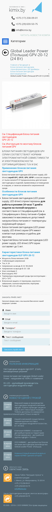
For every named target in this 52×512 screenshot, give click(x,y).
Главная (13, 65)
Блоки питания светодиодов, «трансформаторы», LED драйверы (24, 68)
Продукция (23, 65)
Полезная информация (24, 363)
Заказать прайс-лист (13, 349)
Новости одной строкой (25, 397)
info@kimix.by (20, 488)
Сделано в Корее (34, 455)
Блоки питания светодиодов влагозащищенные (22, 72)
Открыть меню (5, 41)
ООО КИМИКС (26, 8)
